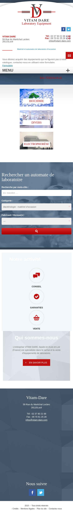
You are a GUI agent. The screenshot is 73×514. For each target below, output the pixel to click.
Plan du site (42, 509)
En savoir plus (38, 362)
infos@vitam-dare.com (60, 41)
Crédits (15, 509)
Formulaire (7, 65)
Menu (36, 70)
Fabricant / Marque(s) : (13, 215)
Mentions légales (28, 509)
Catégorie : (7, 200)
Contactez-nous (55, 509)
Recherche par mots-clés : (15, 187)
